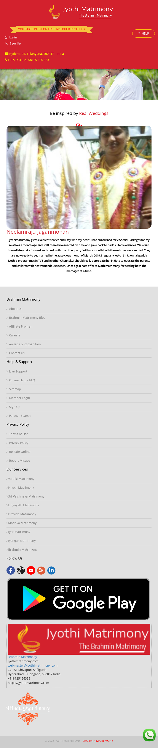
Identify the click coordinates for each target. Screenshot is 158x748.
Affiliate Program (19, 326)
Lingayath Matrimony (22, 505)
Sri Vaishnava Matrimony (25, 496)
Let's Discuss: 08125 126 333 (27, 60)
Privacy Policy (17, 443)
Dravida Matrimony (21, 514)
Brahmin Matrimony (21, 549)
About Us (14, 309)
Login (11, 37)
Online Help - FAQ (20, 380)
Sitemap (13, 389)
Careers (13, 335)
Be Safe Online (18, 452)
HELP (143, 33)
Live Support (16, 371)
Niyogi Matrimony (20, 487)
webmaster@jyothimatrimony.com (32, 665)
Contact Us (15, 353)
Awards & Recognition (23, 344)
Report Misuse (18, 460)
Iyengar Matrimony (21, 541)
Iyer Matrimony (18, 532)
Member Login (18, 398)
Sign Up (13, 43)
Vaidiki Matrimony (20, 479)
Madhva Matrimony (21, 523)
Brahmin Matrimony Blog (25, 317)
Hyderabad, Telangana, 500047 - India (34, 54)
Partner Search (18, 416)
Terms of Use (17, 434)
